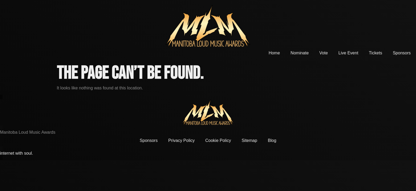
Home (274, 53)
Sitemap (249, 140)
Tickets (375, 53)
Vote (323, 53)
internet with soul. (16, 153)
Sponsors (402, 53)
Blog (272, 140)
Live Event (348, 53)
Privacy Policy (181, 140)
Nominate (300, 53)
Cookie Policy (218, 140)
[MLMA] (208, 26)
